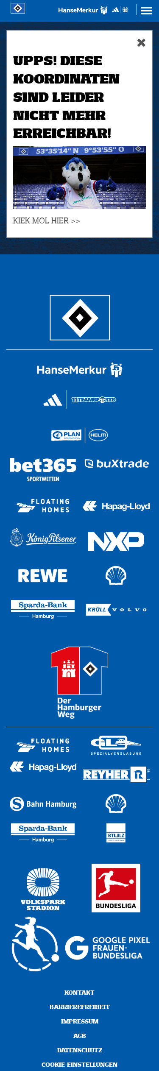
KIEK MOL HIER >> (46, 221)
